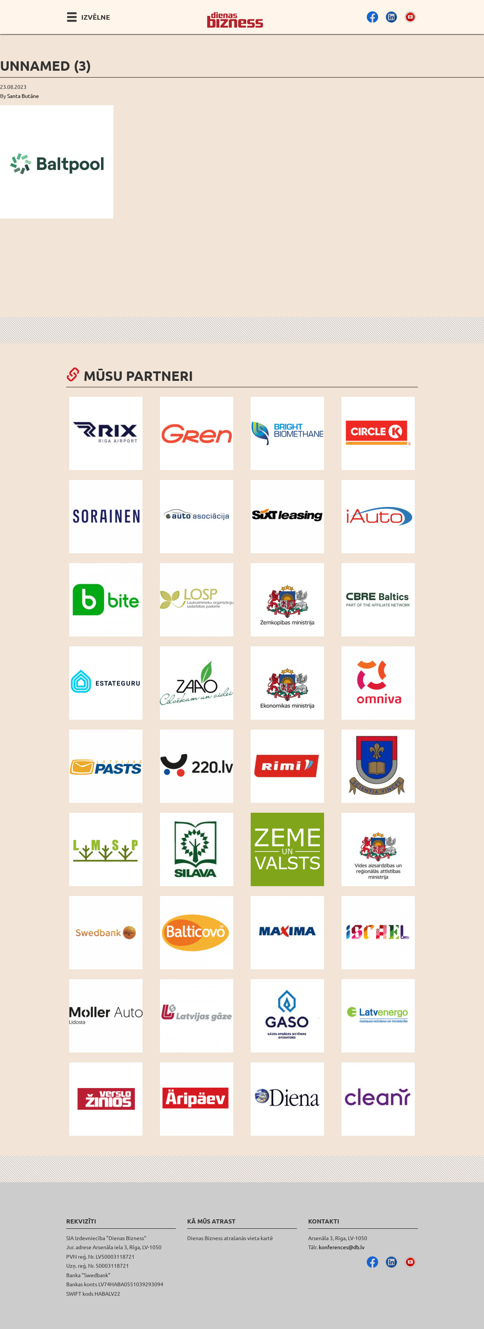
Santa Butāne (23, 95)
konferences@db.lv (342, 1247)
